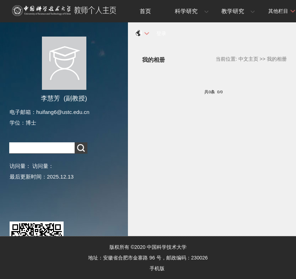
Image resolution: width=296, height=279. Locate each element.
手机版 (157, 268)
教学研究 (232, 11)
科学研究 (186, 11)
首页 (145, 11)
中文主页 (248, 59)
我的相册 (277, 59)
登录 (161, 33)
